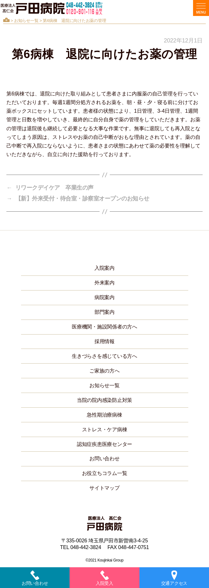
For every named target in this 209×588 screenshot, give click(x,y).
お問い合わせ (104, 458)
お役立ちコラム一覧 (104, 473)
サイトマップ (104, 488)
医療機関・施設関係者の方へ (104, 326)
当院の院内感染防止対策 (104, 400)
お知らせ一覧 (26, 20)
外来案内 (104, 282)
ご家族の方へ (104, 370)
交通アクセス (174, 578)
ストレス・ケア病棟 (104, 429)
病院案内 (104, 297)
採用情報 (104, 341)
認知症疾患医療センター (104, 444)
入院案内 (104, 268)
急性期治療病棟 (104, 415)
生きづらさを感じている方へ (104, 356)
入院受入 (104, 578)
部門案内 (104, 312)
